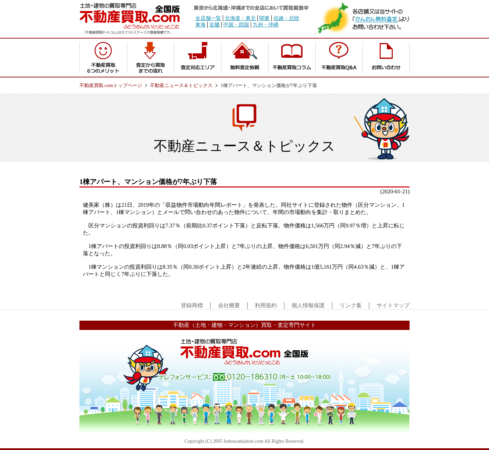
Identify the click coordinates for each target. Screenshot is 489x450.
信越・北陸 (286, 18)
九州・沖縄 (266, 25)
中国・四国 (236, 25)
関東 (264, 18)
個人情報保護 (308, 305)
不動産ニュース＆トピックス (181, 85)
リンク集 (351, 305)
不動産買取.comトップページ (110, 85)
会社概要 (229, 305)
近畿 (214, 25)
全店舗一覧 (208, 18)
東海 (200, 25)
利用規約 (266, 305)
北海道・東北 (240, 18)
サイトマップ (393, 305)
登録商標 (192, 305)
